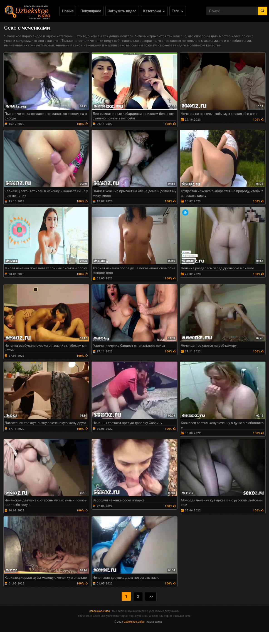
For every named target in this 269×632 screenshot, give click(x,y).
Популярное (90, 11)
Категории (154, 11)
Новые (68, 11)
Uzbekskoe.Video (99, 611)
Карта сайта (154, 621)
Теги (177, 11)
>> (151, 596)
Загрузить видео (122, 11)
